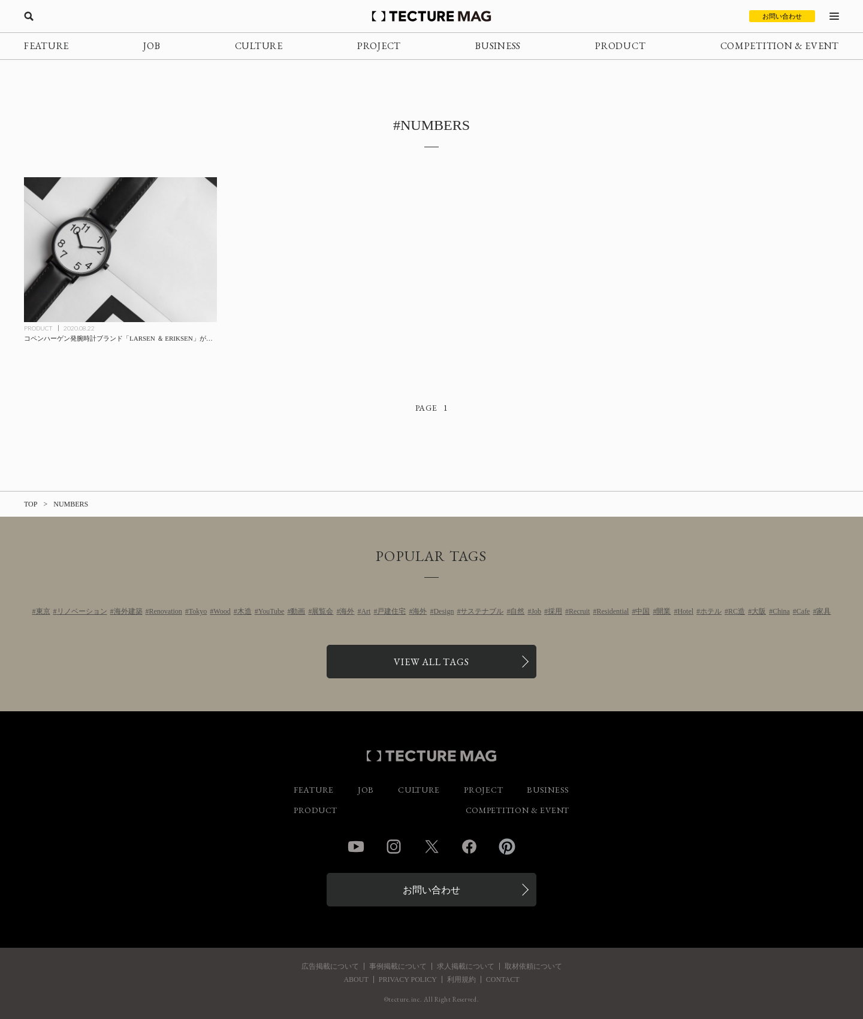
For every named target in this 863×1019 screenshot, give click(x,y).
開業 (663, 611)
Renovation (165, 611)
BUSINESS (498, 46)
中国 (642, 611)
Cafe (803, 611)
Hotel (685, 611)
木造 (244, 611)
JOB (151, 46)
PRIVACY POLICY (408, 979)
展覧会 (322, 611)
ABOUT (355, 979)
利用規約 (461, 979)
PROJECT (379, 46)
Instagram (393, 846)
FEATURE (46, 46)
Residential (612, 611)
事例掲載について (398, 966)
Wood (221, 611)
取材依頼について (533, 966)
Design (443, 611)
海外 (347, 611)
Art (365, 611)
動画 (298, 611)
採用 (555, 611)
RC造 (736, 611)
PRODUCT (620, 46)
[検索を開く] (29, 16)
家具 (823, 611)
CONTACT (503, 979)
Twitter (431, 846)
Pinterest (507, 846)
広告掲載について (330, 966)
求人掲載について (465, 966)
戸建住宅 (391, 611)
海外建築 (128, 611)
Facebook (469, 846)
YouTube (271, 611)
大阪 (759, 611)
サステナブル (481, 611)
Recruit (579, 611)
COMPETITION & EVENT (779, 46)
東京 (43, 611)
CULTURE (259, 46)
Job (536, 611)
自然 (517, 611)
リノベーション (82, 611)
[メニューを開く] (834, 16)
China (781, 611)
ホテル (711, 611)
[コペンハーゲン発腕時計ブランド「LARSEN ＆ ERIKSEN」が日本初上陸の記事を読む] (120, 249)
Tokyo (198, 611)
